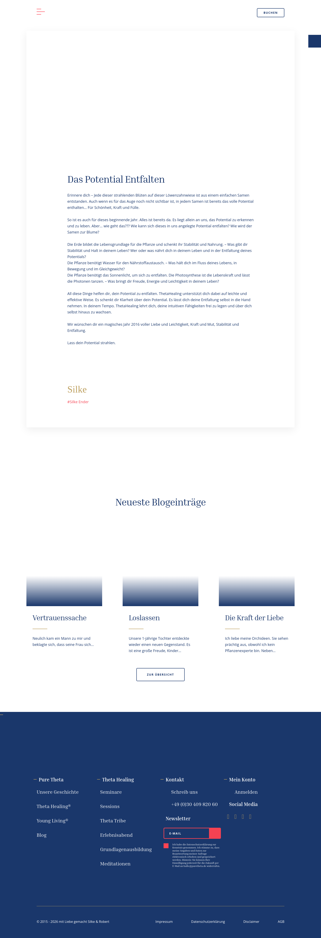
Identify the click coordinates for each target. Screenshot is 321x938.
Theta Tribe (113, 820)
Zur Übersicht (160, 674)
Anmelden (246, 792)
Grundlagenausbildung (126, 849)
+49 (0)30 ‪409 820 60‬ (194, 804)
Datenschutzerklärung (208, 921)
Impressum (164, 921)
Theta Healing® (54, 806)
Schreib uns (184, 792)
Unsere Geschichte (58, 792)
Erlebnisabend (116, 835)
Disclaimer (251, 921)
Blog (41, 835)
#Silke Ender (78, 401)
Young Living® (52, 820)
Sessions (110, 806)
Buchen (270, 13)
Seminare (111, 792)
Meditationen (115, 863)
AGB (281, 921)
